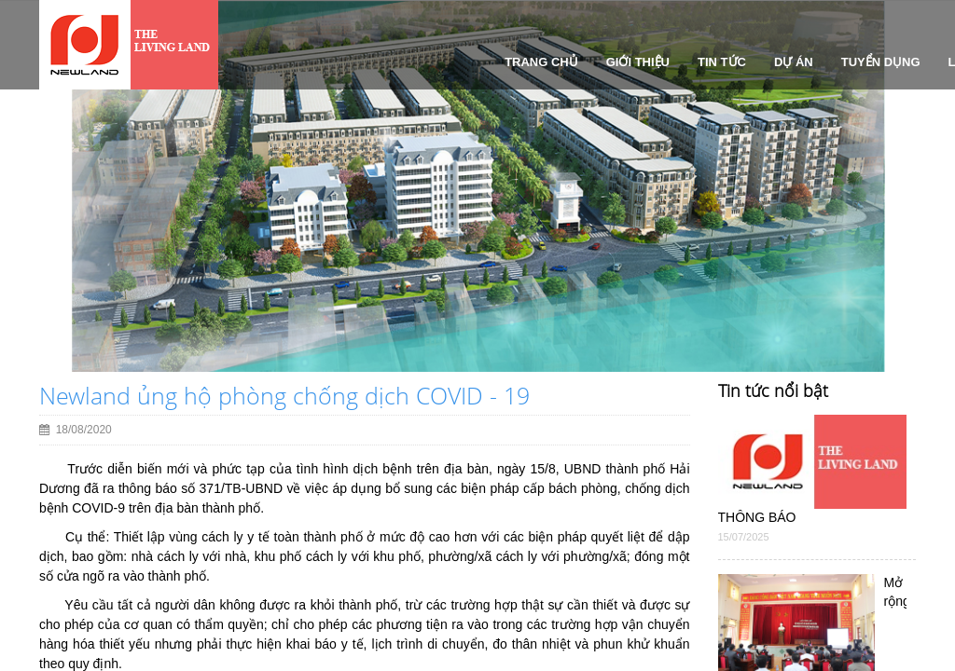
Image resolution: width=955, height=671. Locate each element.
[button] (39, 264)
